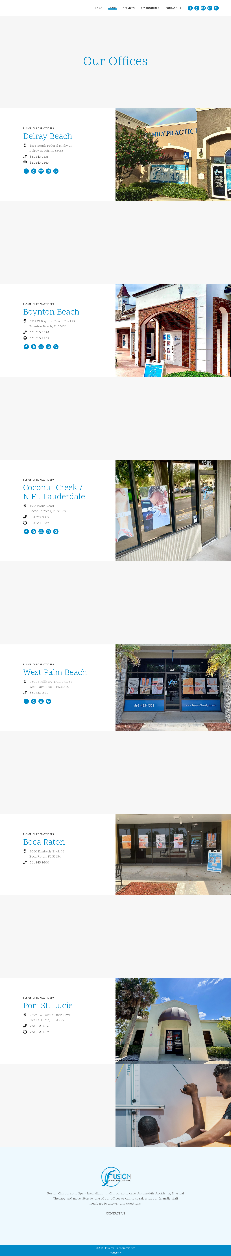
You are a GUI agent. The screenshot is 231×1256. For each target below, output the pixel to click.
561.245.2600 (39, 862)
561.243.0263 (39, 163)
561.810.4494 (39, 332)
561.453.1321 (39, 693)
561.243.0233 (39, 157)
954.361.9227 (39, 523)
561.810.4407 (39, 338)
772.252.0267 (39, 1032)
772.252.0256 (39, 1026)
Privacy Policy (115, 1252)
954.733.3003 (39, 517)
